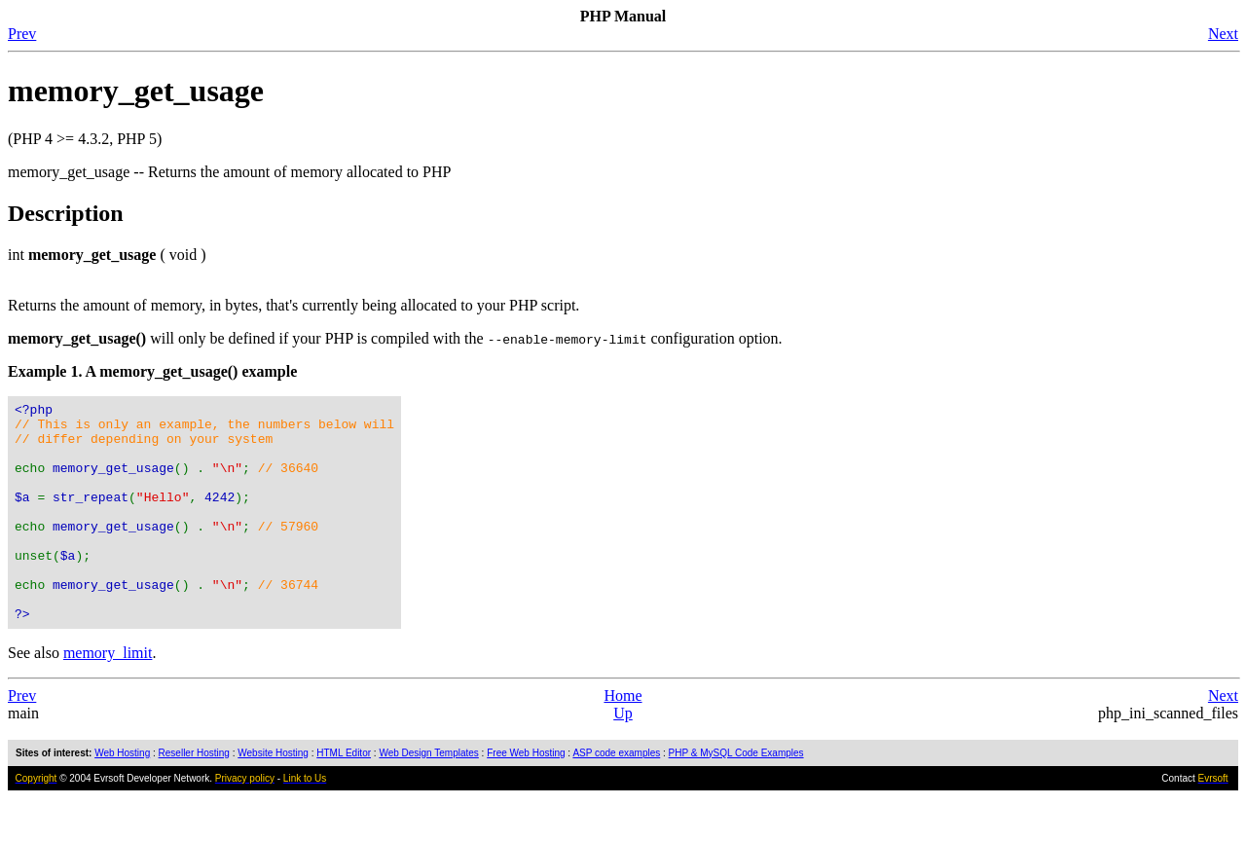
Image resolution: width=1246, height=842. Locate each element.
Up (623, 757)
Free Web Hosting (526, 796)
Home (622, 739)
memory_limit (108, 696)
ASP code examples (616, 796)
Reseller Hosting (194, 796)
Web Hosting (122, 796)
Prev (22, 33)
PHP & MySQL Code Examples (736, 796)
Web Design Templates (428, 796)
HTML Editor (343, 796)
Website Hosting (273, 796)
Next (1223, 33)
